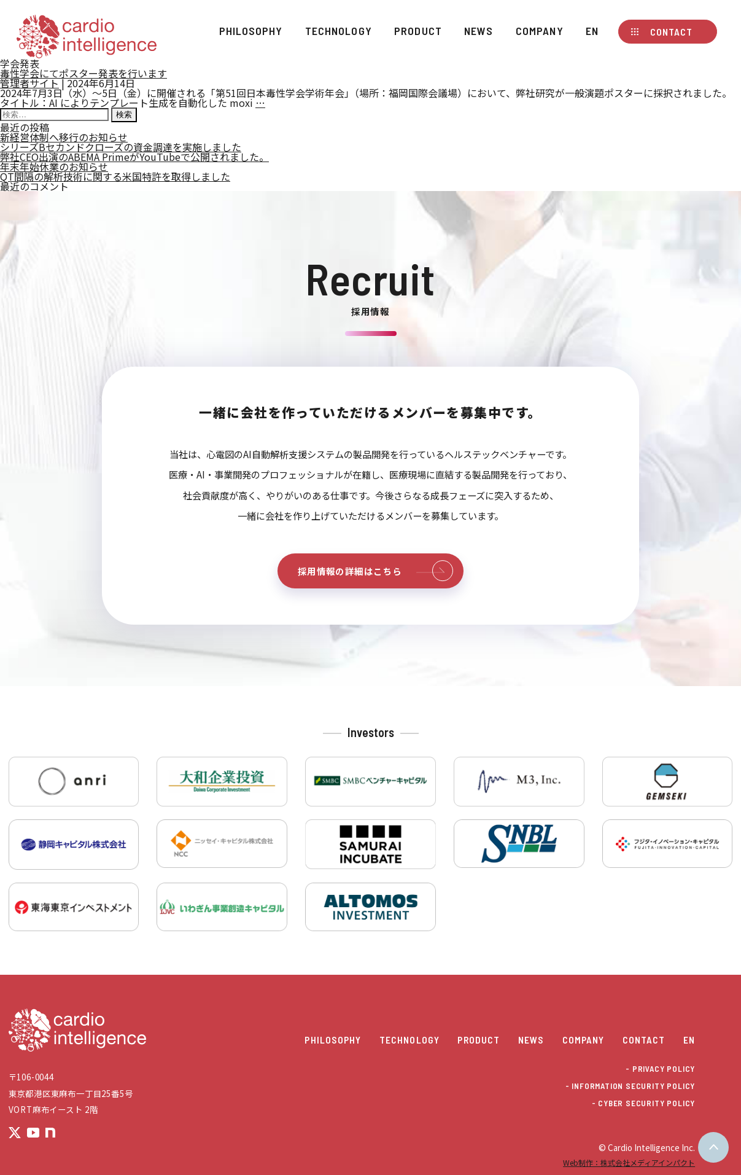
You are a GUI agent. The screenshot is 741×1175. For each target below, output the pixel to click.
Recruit (371, 278)
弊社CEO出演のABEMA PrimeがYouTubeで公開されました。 (134, 156)
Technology (338, 30)
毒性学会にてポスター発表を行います (83, 73)
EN (592, 30)
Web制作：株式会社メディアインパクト (629, 1162)
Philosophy (251, 30)
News (478, 30)
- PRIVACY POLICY (660, 1069)
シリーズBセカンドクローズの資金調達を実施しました (120, 146)
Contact (671, 31)
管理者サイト (29, 83)
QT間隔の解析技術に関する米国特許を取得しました (115, 176)
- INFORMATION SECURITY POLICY (630, 1086)
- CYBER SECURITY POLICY (644, 1103)
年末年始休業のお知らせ (54, 166)
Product (418, 30)
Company (540, 30)
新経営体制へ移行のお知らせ (64, 137)
